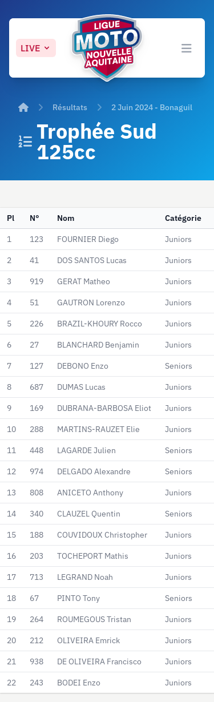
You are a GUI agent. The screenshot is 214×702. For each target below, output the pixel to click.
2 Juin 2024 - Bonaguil (151, 107)
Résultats (70, 107)
